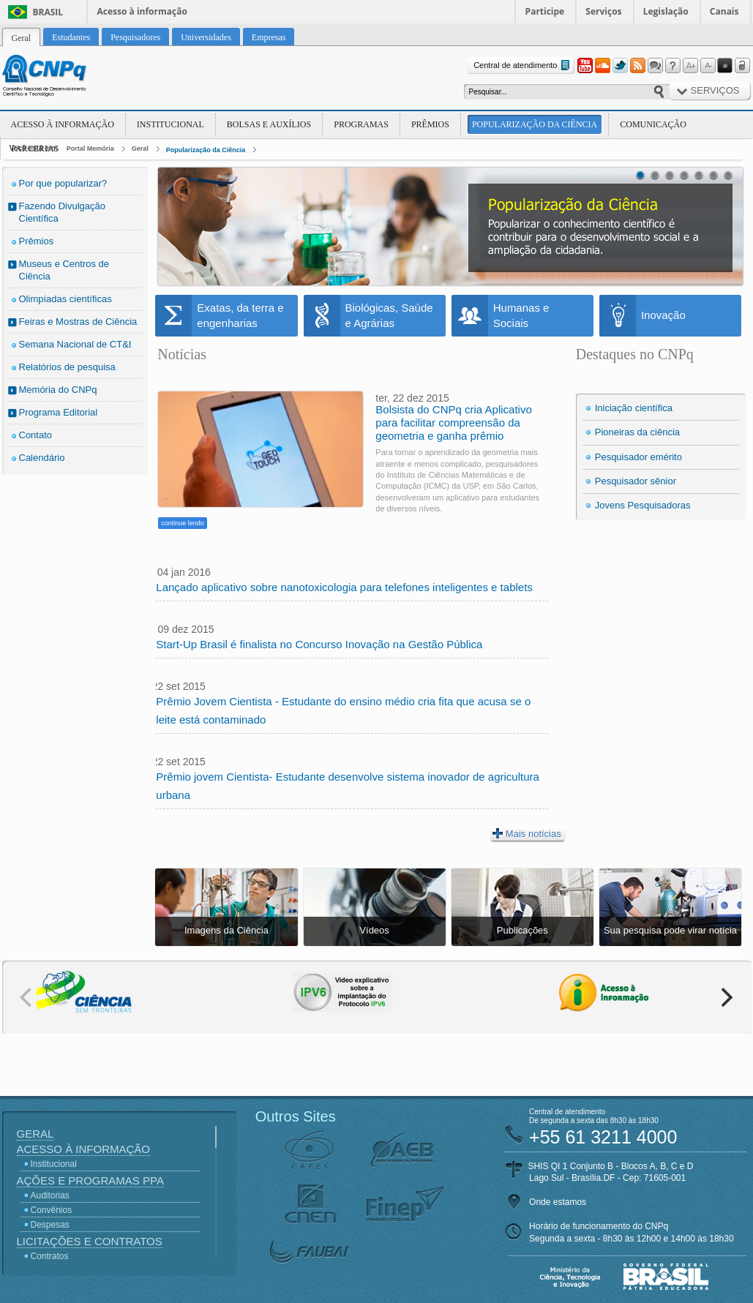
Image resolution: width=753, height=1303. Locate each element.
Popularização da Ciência (534, 124)
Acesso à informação (142, 11)
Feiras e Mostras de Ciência (78, 321)
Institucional (170, 124)
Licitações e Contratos (89, 1241)
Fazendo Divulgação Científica (62, 212)
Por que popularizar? (63, 183)
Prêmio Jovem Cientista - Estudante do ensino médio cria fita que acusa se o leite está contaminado (343, 710)
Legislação (666, 11)
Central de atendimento (522, 65)
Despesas (50, 1225)
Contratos (50, 1256)
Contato (36, 434)
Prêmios (430, 124)
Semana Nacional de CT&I (75, 344)
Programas (361, 124)
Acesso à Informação (62, 124)
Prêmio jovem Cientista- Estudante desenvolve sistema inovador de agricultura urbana (347, 785)
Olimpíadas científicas (65, 298)
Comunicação (653, 124)
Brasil (48, 12)
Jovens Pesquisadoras (643, 505)
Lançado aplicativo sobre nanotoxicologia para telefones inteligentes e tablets (344, 587)
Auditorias (50, 1195)
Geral (140, 148)
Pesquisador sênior (635, 481)
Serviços (603, 11)
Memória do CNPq (58, 389)
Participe (545, 11)
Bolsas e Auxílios (269, 124)
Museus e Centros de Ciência (64, 270)
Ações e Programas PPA (90, 1180)
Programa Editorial (58, 412)
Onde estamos (557, 1202)
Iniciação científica (634, 407)
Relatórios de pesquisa (67, 366)
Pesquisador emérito (638, 456)
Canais (724, 11)
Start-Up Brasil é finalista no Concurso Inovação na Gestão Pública (319, 644)
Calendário (42, 457)
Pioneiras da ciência (637, 432)
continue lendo (182, 523)
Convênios (51, 1210)
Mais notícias (526, 833)
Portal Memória (90, 148)
